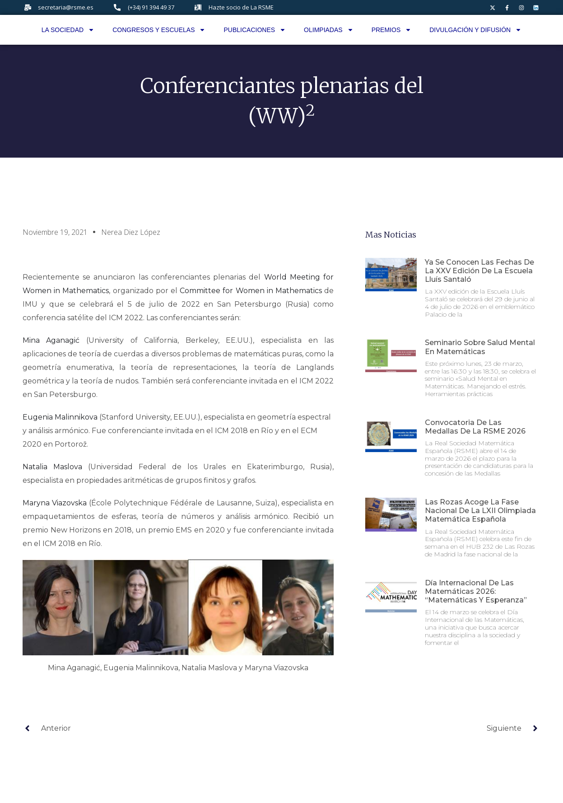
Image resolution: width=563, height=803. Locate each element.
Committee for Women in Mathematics (251, 290)
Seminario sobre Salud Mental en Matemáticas (480, 346)
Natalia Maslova (52, 466)
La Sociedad (68, 29)
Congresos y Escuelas (158, 29)
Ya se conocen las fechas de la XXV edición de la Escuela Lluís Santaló (479, 271)
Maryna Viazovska (55, 503)
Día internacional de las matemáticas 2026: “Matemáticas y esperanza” (476, 591)
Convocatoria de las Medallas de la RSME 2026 (475, 426)
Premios (392, 29)
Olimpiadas (329, 29)
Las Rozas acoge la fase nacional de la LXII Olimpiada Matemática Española (480, 510)
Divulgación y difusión (475, 29)
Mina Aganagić (51, 340)
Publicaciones (254, 29)
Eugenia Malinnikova (60, 417)
